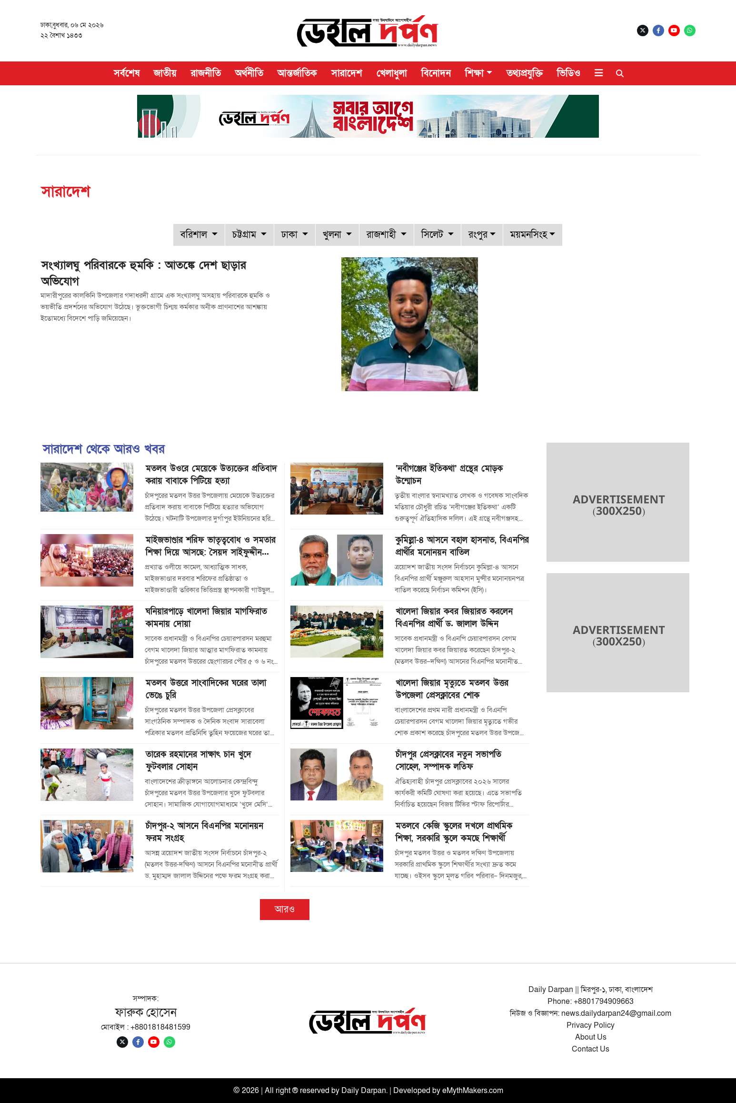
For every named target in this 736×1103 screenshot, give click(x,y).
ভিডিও (568, 73)
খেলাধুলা (392, 73)
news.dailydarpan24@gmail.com (616, 1013)
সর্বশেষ (126, 73)
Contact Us (590, 1049)
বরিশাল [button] (194, 235)
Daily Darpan (363, 1090)
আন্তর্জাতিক (297, 73)
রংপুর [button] (477, 235)
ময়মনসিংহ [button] (528, 235)
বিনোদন (436, 73)
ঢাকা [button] (290, 235)
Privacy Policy (591, 1025)
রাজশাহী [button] (382, 235)
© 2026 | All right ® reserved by (287, 1090)
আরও (285, 909)
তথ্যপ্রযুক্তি (525, 73)
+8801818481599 (160, 1027)
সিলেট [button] (433, 235)
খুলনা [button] (333, 235)
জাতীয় (165, 73)
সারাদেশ (346, 73)
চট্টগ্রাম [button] (245, 235)
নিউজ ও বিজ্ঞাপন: (535, 1013)
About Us (591, 1037)
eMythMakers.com (472, 1090)
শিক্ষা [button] (474, 73)
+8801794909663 (604, 1001)
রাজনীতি (206, 73)
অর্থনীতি (249, 73)
